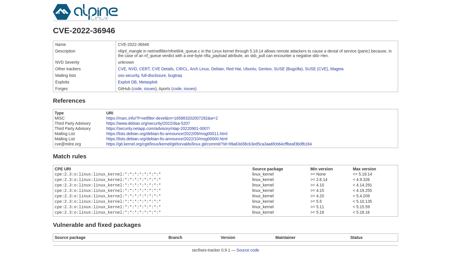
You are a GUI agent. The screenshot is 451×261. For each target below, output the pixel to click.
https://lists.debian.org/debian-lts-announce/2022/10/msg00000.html (166, 139)
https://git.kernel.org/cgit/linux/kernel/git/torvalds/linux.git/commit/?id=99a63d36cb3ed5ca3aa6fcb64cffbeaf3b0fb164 (209, 144)
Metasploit (148, 82)
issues (149, 88)
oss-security (128, 75)
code (137, 88)
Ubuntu (249, 69)
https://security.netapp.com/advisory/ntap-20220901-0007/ (158, 128)
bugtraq (175, 75)
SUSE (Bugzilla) (288, 69)
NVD (133, 69)
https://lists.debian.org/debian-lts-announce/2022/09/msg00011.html (166, 133)
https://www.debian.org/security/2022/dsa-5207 (148, 123)
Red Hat (233, 69)
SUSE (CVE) (316, 69)
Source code (247, 254)
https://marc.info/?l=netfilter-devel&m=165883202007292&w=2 (162, 118)
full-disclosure (153, 75)
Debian (217, 69)
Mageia (336, 69)
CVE (122, 69)
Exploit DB (127, 82)
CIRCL (182, 69)
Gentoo (265, 69)
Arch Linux (199, 69)
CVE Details (162, 69)
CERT (144, 69)
